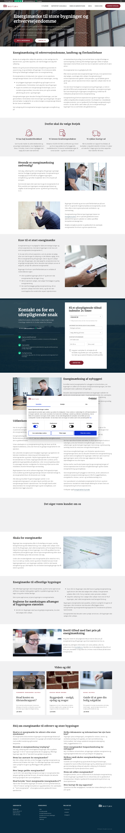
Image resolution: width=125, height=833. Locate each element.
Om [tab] (86, 404)
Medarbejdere (43, 817)
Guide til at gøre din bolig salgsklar (95, 699)
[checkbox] (86, 352)
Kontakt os (42, 40)
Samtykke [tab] (38, 404)
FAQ (121, 1)
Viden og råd (98, 6)
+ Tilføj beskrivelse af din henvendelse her (83, 321)
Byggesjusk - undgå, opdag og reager (62, 699)
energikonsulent (70, 216)
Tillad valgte (62, 433)
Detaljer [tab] (62, 404)
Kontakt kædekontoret (45, 813)
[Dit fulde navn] (85, 339)
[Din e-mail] (94, 344)
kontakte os (79, 647)
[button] (76, 363)
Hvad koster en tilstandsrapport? (26, 699)
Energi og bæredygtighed (77, 6)
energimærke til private (82, 489)
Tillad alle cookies (85, 433)
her (91, 417)
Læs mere (19, 711)
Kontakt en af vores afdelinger (47, 815)
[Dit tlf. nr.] (77, 344)
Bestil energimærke (23, 40)
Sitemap (41, 819)
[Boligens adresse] (85, 328)
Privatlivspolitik (43, 811)
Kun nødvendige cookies (40, 433)
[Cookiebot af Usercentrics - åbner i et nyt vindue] (90, 399)
